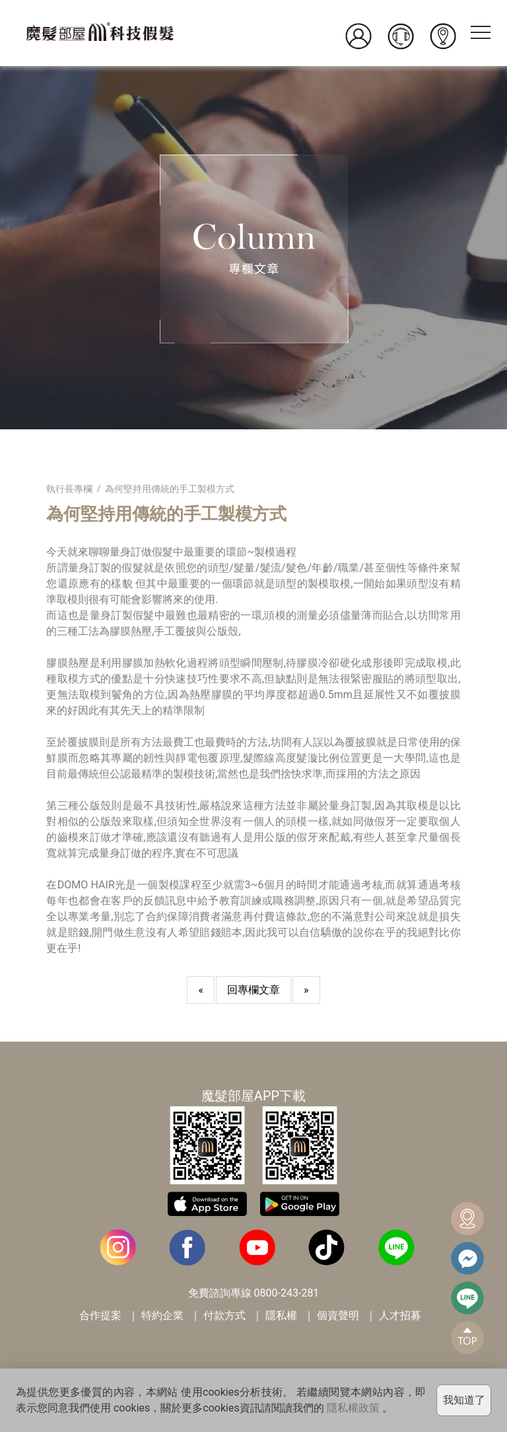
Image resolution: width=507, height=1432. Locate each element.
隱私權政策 (353, 1408)
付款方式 (224, 1315)
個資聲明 (338, 1315)
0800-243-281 (287, 1293)
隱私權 (281, 1315)
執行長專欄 (69, 488)
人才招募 (400, 1315)
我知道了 (464, 1400)
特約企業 (162, 1315)
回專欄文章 (253, 990)
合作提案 (100, 1315)
